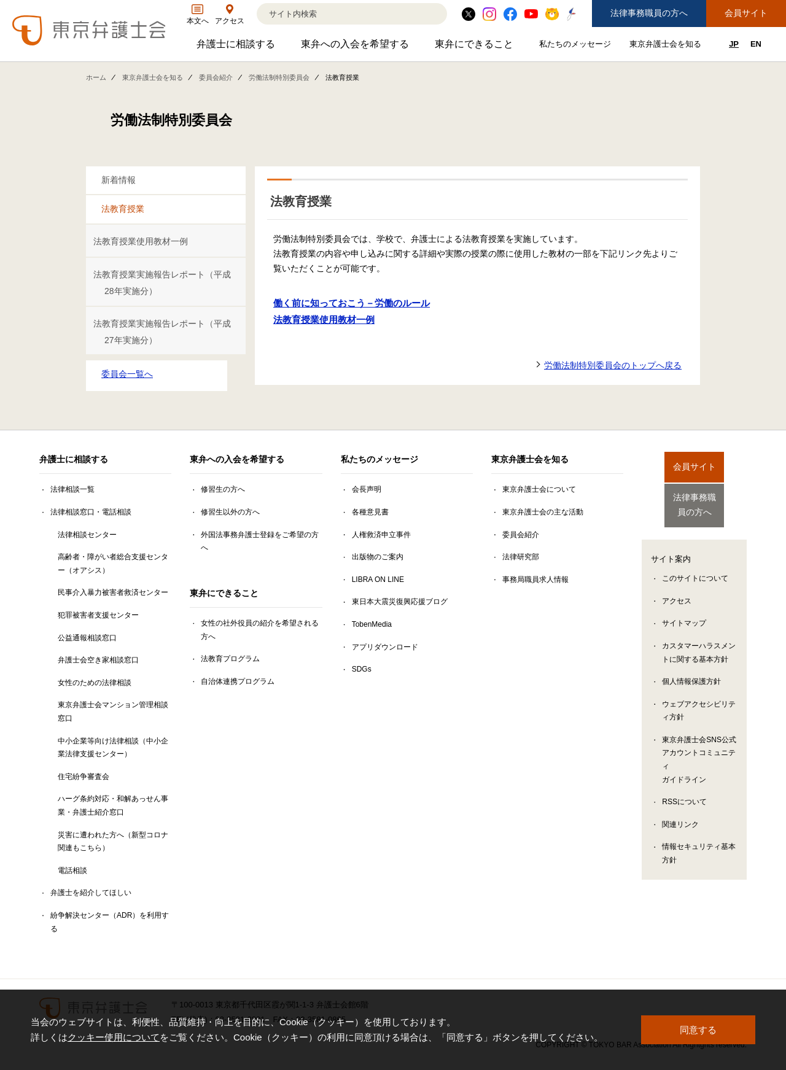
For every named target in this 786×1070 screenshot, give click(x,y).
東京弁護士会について (539, 489)
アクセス (676, 591)
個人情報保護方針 (691, 672)
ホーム (96, 77)
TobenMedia (372, 624)
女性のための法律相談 (94, 682)
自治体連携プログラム (237, 681)
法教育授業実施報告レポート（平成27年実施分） (162, 332)
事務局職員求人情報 (535, 579)
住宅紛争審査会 (83, 776)
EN (755, 43)
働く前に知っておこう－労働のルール (351, 303)
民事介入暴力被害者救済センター (113, 592)
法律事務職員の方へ (649, 13)
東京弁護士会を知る (666, 46)
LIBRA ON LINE (378, 579)
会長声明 (366, 489)
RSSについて (684, 792)
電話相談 (72, 870)
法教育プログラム (230, 658)
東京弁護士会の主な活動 (542, 512)
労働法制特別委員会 (279, 77)
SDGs (362, 669)
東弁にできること (475, 47)
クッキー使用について (114, 1038)
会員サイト (746, 13)
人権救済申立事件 (381, 534)
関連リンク (680, 815)
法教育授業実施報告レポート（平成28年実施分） (162, 282)
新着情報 (118, 180)
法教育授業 (122, 209)
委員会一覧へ (127, 374)
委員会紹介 (216, 77)
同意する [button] (698, 1030)
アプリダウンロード (385, 647)
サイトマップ (684, 614)
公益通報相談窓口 (87, 638)
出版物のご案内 (377, 556)
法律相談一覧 (72, 489)
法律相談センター (87, 534)
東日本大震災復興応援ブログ (400, 601)
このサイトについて (695, 569)
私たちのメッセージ (576, 46)
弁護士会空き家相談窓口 (98, 660)
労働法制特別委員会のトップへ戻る (613, 365)
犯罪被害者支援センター (98, 615)
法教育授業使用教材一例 (140, 241)
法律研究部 (520, 556)
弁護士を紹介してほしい (90, 892)
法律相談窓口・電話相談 (90, 512)
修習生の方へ (223, 489)
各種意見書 (370, 512)
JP (734, 43)
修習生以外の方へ (230, 512)
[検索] (336, 14)
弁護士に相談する (237, 47)
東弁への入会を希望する (356, 47)
